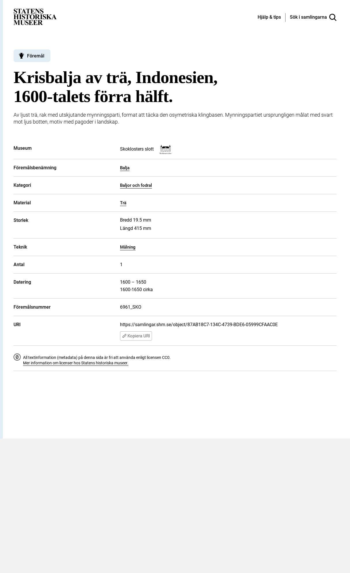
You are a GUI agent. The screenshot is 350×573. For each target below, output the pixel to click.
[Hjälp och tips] (269, 17)
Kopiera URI (136, 336)
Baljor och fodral (136, 185)
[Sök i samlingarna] (313, 17)
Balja (125, 167)
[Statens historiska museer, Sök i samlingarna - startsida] (35, 16)
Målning (128, 247)
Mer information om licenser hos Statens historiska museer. (75, 363)
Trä (123, 202)
